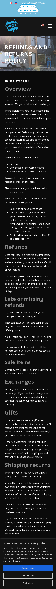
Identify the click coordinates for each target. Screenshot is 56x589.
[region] (28, 564)
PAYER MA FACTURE (28, 10)
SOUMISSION (28, 6)
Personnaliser (28, 575)
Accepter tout (28, 568)
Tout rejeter (28, 583)
